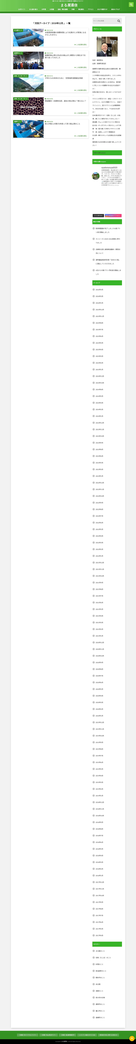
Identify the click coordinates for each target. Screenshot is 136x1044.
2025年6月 (99, 336)
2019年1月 (99, 796)
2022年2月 (99, 549)
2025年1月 (99, 369)
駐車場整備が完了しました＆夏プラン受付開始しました (108, 230)
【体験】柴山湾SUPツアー (48, 1035)
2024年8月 (99, 389)
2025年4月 (99, 349)
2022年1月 (99, 556)
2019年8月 (99, 749)
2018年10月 (100, 815)
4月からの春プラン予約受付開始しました (108, 272)
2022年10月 (100, 496)
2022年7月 (99, 516)
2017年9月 (99, 902)
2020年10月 (100, 656)
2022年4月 (99, 536)
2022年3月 (99, 542)
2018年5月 (99, 849)
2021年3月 (99, 622)
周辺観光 (81, 9)
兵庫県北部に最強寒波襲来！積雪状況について (108, 251)
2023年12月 (100, 423)
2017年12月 (100, 882)
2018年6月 (99, 842)
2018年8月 (99, 829)
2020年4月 (99, 696)
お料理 (44, 9)
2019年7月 (99, 756)
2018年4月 (99, 855)
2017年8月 (99, 909)
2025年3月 (99, 356)
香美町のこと (100, 1017)
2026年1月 (99, 303)
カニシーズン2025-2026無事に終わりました (108, 241)
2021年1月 (99, 636)
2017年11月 (100, 889)
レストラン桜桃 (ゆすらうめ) (87, 1035)
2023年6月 (99, 456)
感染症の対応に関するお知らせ (108, 1035)
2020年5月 (99, 689)
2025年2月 (99, 363)
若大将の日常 (100, 997)
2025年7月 (99, 329)
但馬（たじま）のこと (103, 957)
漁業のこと (99, 991)
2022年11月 (100, 489)
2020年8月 (99, 669)
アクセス (90, 9)
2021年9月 (99, 582)
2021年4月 (99, 616)
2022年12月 (100, 483)
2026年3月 (99, 296)
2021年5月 (99, 609)
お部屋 (52, 9)
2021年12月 (100, 562)
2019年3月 (99, 782)
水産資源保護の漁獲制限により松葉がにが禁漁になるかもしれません (65, 33)
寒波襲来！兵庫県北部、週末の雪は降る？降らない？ (65, 101)
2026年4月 (99, 289)
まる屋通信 (69, 5)
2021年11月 (100, 569)
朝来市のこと (100, 977)
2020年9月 (99, 662)
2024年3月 (99, 403)
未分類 (98, 984)
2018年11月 (100, 809)
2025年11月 (100, 316)
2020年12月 (100, 642)
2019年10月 (100, 736)
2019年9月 (99, 742)
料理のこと (99, 964)
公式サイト (21, 9)
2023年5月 (99, 463)
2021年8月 (99, 589)
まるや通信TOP (102, 9)
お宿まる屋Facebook (99, 153)
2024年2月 (99, 409)
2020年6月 (99, 682)
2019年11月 (100, 729)
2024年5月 (99, 396)
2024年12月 (100, 376)
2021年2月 (99, 629)
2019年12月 (100, 722)
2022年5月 (99, 529)
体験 (73, 9)
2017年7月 (99, 915)
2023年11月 (100, 429)
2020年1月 (99, 716)
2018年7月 (99, 835)
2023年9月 (99, 443)
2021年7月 (99, 596)
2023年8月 (99, 449)
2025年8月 (99, 323)
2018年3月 (99, 862)
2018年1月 (99, 875)
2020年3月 (99, 702)
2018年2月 (99, 869)
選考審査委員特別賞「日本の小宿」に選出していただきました (108, 262)
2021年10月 (100, 576)
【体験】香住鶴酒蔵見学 (67, 1035)
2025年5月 (99, 343)
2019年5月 (99, 769)
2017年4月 (99, 935)
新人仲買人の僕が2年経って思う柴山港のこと (62, 124)
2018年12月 (100, 802)
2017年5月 (99, 929)
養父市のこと (100, 1011)
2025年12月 (100, 309)
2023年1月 (99, 476)
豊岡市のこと (100, 1004)
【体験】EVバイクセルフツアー (27, 1035)
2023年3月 (99, 469)
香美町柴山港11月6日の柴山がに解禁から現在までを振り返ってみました (65, 56)
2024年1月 (99, 416)
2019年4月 (99, 776)
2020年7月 (99, 676)
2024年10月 (100, 383)
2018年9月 (99, 822)
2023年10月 (100, 436)
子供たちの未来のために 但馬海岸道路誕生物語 (64, 78)
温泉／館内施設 (63, 9)
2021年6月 (99, 602)
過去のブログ (115, 9)
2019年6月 (99, 762)
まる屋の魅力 (33, 9)
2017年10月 (100, 895)
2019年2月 (99, 789)
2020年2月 (99, 709)
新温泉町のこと (101, 971)
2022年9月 (99, 503)
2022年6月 (99, 523)
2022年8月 (99, 509)
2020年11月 (100, 649)
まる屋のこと (100, 951)
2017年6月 (99, 922)
